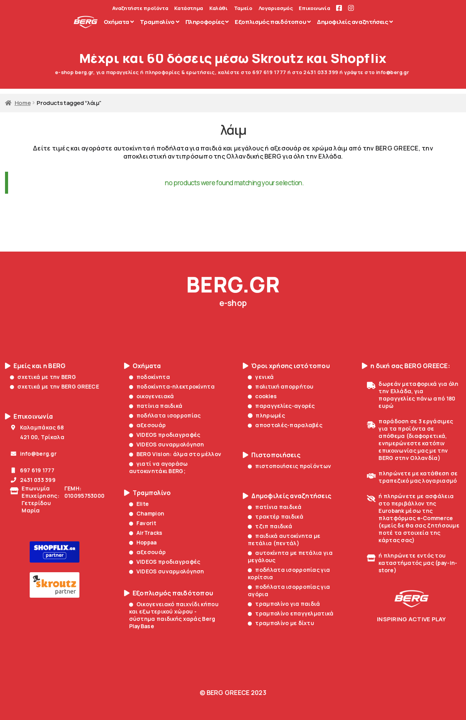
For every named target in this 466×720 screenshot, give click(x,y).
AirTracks (146, 532)
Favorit (142, 523)
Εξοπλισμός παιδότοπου (169, 593)
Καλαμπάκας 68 (37, 427)
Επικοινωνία (314, 8)
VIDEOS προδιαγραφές (164, 434)
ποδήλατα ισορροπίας (165, 415)
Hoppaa (143, 542)
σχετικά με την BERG (43, 376)
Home (23, 102)
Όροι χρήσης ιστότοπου (286, 366)
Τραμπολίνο (147, 493)
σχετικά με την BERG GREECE (54, 386)
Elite (139, 503)
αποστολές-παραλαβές (285, 425)
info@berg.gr (33, 453)
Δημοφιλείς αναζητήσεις (287, 496)
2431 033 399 (33, 479)
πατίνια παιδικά (156, 405)
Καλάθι (218, 8)
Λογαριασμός (276, 8)
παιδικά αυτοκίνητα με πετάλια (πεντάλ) (284, 539)
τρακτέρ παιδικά (275, 516)
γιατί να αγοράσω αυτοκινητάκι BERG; (158, 467)
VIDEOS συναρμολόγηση (166, 444)
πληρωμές (266, 415)
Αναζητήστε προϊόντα (140, 8)
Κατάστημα (188, 8)
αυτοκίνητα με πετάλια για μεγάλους (290, 556)
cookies (262, 396)
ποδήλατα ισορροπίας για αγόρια (289, 590)
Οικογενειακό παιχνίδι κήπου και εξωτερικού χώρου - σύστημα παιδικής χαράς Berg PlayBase (174, 615)
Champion (147, 513)
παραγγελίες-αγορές (281, 405)
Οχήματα (142, 366)
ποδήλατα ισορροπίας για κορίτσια (289, 573)
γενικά (261, 376)
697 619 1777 (32, 470)
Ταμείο (243, 8)
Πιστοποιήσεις (271, 455)
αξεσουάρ (147, 425)
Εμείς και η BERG (35, 366)
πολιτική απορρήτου (281, 386)
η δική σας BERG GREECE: (406, 366)
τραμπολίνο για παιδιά (284, 603)
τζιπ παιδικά (270, 526)
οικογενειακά (151, 396)
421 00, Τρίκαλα (37, 437)
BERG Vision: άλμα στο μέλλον (175, 454)
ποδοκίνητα (149, 376)
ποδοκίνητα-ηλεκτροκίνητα (172, 386)
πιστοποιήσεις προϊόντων (289, 466)
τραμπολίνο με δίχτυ (281, 623)
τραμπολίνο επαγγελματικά (290, 613)
